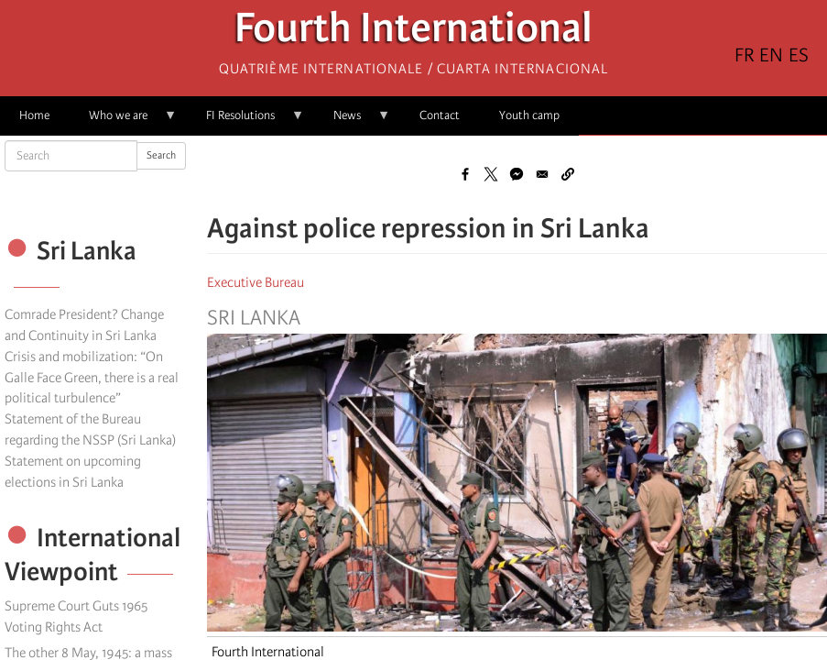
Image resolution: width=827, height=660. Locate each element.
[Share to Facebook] (465, 174)
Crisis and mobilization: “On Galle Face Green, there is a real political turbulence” (92, 377)
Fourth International (413, 32)
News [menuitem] (352, 121)
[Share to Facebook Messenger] (516, 174)
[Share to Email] (542, 174)
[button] (568, 174)
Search (161, 155)
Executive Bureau (255, 282)
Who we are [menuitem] (123, 121)
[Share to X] (491, 174)
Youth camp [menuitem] (529, 115)
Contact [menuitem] (439, 115)
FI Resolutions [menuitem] (245, 121)
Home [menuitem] (34, 115)
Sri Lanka (253, 318)
